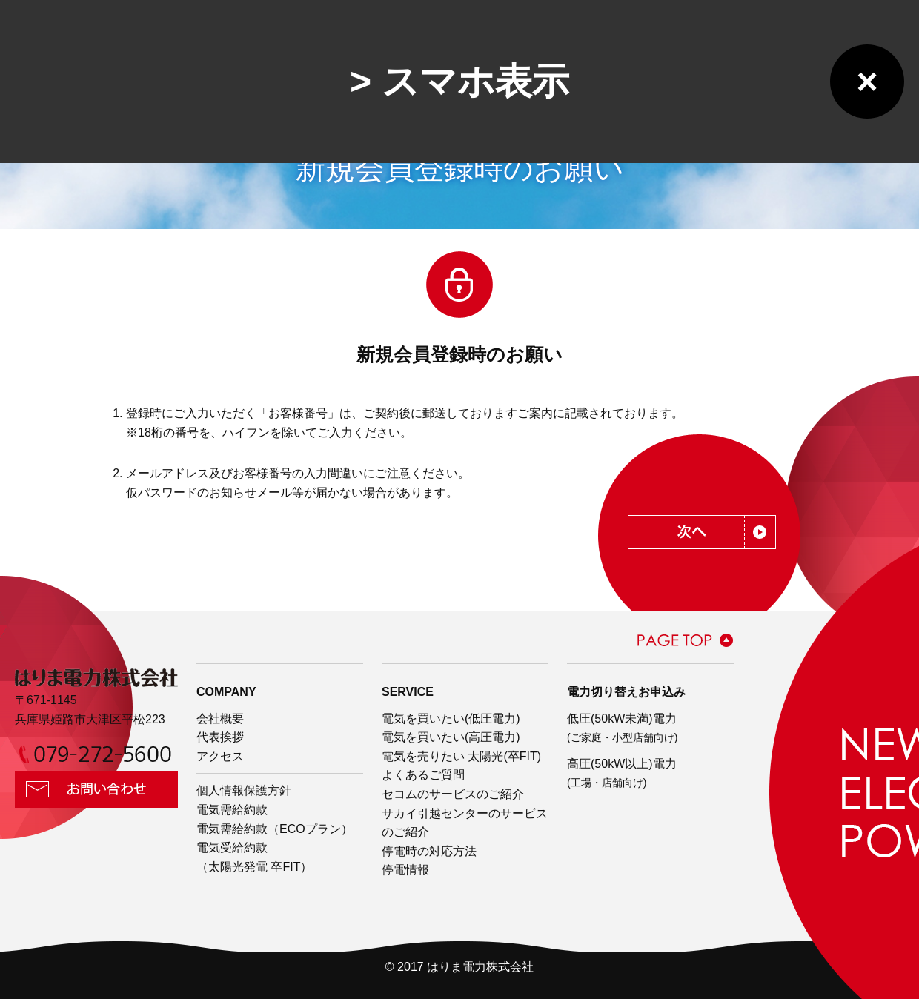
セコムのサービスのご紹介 (453, 794)
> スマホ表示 (459, 81)
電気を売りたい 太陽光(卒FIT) (461, 756)
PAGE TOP (685, 640)
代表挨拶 (220, 737)
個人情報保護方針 (243, 790)
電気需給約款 (232, 809)
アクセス (220, 756)
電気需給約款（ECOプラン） (274, 829)
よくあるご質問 (423, 775)
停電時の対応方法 (429, 851)
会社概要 (220, 718)
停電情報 (405, 869)
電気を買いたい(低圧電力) (451, 718)
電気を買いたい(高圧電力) (451, 737)
